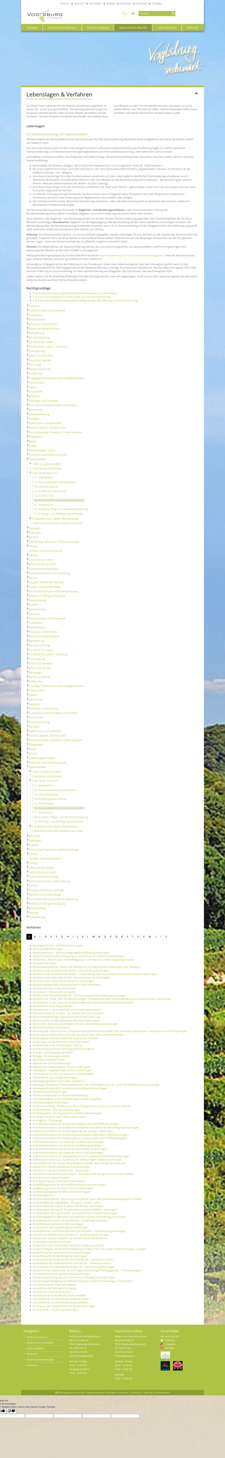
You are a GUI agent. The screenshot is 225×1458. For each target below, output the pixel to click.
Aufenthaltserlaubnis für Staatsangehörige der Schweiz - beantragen (73, 1131)
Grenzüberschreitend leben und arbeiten (53, 405)
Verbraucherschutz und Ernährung (49, 573)
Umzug (33, 555)
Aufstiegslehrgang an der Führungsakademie (59, 1181)
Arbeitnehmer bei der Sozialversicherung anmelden (63, 1074)
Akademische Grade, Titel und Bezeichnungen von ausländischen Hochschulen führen (83, 1002)
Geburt (33, 387)
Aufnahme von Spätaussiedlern (51, 1177)
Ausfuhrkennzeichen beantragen (52, 1242)
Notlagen (34, 418)
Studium (34, 537)
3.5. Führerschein (44, 495)
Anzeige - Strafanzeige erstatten (51, 1056)
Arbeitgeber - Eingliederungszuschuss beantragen (62, 1070)
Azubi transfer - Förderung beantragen (55, 1309)
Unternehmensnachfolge (43, 568)
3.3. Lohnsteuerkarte (46, 486)
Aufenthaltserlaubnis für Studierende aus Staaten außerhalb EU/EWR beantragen (80, 1134)
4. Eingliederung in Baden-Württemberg (54, 518)
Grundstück (36, 409)
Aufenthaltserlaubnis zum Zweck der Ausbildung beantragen (68, 1141)
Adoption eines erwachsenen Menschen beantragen (63, 981)
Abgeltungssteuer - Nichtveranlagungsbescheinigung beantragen (71, 952)
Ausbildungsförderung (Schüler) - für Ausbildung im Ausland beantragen (75, 1213)
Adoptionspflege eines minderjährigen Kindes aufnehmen (67, 984)
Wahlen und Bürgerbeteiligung (47, 595)
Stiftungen (35, 532)
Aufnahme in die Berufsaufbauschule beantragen (61, 1166)
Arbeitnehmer (37, 319)
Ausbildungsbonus (44, 1195)
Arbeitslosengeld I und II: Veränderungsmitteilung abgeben (67, 1099)
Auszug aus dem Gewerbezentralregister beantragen (64, 1306)
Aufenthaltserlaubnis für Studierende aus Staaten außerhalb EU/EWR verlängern (80, 1138)
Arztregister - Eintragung (47, 1120)
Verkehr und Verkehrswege (45, 587)
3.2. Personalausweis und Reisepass (55, 482)
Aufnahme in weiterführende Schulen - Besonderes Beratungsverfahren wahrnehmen (83, 1174)
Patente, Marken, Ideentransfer (47, 427)
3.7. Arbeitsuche (43, 504)
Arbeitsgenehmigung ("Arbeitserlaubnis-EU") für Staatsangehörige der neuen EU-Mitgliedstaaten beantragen (97, 1084)
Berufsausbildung (39, 337)
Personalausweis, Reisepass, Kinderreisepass (55, 432)
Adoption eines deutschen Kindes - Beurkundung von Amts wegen (71, 977)
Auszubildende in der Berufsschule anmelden (59, 1295)
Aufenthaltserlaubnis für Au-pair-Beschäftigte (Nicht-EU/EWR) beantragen (76, 1124)
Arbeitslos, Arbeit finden (43, 324)
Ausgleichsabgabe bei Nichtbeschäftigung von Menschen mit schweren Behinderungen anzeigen (89, 1249)
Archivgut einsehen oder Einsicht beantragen (59, 1116)
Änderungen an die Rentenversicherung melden (61, 1042)
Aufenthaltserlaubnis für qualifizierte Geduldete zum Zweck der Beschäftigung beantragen (86, 1127)
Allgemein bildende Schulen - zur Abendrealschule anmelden (68, 1013)
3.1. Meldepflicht (43, 477)
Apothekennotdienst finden (49, 1059)
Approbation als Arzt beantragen (52, 1063)
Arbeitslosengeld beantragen (50, 1091)
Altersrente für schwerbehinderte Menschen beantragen (66, 1020)
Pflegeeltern (36, 436)
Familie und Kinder (40, 369)
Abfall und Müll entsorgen (48, 949)
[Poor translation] (11, 1411)
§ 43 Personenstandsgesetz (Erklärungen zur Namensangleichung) (72, 297)
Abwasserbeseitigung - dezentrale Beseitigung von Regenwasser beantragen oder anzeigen (86, 967)
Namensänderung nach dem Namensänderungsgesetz (132, 255)
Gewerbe (34, 396)
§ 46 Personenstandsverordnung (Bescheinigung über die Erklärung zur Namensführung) (85, 300)
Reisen (33, 441)
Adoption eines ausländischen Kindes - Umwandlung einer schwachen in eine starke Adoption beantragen (95, 974)
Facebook (167, 1340)
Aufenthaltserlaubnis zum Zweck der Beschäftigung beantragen (70, 1149)
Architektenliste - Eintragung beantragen (56, 1109)
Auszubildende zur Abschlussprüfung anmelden (61, 1299)
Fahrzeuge (35, 364)
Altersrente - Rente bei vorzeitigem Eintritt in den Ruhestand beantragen (75, 1024)
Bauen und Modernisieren (44, 328)
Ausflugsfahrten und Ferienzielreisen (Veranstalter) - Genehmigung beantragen (79, 1231)
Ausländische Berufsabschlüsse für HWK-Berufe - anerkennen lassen (73, 1259)
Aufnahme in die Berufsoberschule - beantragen (61, 1170)
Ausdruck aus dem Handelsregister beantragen (60, 1227)
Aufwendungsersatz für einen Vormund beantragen (63, 1188)
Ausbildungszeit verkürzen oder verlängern (58, 1224)
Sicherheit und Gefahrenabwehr (48, 454)
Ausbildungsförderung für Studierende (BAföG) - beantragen (68, 1206)
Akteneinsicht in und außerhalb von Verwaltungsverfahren (67, 1009)
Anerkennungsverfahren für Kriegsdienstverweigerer (64, 1049)
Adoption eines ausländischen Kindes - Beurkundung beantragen (71, 970)
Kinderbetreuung (39, 414)
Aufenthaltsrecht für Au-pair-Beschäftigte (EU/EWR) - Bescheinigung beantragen (79, 1163)
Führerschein (37, 382)
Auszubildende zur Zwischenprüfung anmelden (60, 1302)
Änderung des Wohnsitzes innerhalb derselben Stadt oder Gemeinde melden (78, 1034)
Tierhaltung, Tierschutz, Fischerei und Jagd (54, 541)
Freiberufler (36, 373)
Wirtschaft (192, 27)
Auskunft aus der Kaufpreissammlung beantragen (62, 1252)
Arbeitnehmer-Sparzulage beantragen (55, 1077)
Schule (33, 446)
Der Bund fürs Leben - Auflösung (48, 346)
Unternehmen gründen (42, 564)
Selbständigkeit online (42, 450)
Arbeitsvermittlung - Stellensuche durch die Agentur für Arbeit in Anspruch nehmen (82, 1106)
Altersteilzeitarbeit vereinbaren (51, 1027)
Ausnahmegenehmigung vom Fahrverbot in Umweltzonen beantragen (74, 1277)
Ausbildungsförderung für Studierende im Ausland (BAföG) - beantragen (75, 1209)
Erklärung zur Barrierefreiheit (157, 1392)
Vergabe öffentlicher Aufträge (46, 582)
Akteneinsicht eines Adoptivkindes (53, 1006)
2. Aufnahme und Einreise (46, 468)
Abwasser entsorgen (45, 963)
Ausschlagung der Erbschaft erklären (54, 1284)
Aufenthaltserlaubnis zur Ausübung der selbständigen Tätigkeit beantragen (77, 1159)
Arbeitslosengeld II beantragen (51, 1102)
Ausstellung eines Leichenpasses (52, 1292)
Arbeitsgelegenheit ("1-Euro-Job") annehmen (59, 1081)
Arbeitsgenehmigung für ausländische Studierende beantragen (70, 1088)
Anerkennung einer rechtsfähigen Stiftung (57, 1045)
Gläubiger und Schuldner (43, 400)
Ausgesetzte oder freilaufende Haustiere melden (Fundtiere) (68, 1245)
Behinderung (36, 333)
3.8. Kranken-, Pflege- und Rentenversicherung (61, 509)
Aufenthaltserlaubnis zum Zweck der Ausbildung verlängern (68, 1145)
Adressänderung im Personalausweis (54, 988)
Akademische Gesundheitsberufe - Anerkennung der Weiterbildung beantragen (79, 995)
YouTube (169, 1348)
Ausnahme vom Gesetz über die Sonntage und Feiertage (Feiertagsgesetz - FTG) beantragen (87, 1270)
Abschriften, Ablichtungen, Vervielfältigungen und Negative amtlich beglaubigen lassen (84, 959)
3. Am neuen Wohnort (44, 473)
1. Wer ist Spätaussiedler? (46, 464)
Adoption (34, 306)
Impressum (124, 1392)
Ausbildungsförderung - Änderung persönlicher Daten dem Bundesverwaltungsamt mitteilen (87, 1199)
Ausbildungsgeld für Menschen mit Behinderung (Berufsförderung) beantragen (79, 1217)
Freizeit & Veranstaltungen (62, 27)
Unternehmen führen (41, 560)
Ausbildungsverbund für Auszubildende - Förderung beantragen (70, 1220)
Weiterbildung (37, 600)
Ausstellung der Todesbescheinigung (54, 1288)
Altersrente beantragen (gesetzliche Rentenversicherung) (66, 1017)
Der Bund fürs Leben (41, 342)
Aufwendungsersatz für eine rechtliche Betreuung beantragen (69, 1184)
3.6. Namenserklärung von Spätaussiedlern (59, 500)
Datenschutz (136, 1392)
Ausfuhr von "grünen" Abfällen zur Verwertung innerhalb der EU (70, 1238)
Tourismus (32, 27)
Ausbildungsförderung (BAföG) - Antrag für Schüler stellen (67, 1202)
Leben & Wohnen (167, 27)
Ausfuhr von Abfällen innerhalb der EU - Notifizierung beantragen (71, 1234)
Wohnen (34, 605)
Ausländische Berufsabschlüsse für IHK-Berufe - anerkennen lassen (72, 1263)
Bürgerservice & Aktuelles (133, 27)
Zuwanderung (37, 609)
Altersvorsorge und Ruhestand (47, 310)
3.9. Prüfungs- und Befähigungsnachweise (58, 513)
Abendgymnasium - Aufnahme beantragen (58, 945)
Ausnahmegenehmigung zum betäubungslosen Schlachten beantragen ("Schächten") (83, 1281)
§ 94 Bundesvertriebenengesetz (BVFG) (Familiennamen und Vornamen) (75, 293)
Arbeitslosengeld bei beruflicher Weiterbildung (60, 1095)
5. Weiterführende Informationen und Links (56, 523)
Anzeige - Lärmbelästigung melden (53, 1052)
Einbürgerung (37, 351)
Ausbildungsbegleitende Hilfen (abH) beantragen (61, 1192)
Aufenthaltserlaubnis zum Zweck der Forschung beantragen (68, 1152)
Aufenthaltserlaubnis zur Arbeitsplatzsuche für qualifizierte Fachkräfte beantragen (81, 1156)
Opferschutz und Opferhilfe (45, 423)
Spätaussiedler (37, 459)
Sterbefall (34, 528)
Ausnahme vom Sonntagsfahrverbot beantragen (61, 1274)
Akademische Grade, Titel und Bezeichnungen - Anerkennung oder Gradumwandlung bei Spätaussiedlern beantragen (102, 999)
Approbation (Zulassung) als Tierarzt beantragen (61, 1067)
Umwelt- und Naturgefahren (45, 550)
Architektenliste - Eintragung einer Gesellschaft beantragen (67, 1113)
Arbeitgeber (36, 315)
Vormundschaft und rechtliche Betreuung (53, 591)
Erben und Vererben (41, 355)
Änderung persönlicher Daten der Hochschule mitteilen (65, 1038)
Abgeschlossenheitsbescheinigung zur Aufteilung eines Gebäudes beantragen (78, 956)
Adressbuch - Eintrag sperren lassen (54, 992)
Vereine (33, 577)
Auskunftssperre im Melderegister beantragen (60, 1256)
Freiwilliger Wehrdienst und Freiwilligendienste (56, 378)
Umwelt (33, 546)
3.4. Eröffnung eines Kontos (50, 491)
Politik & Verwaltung (98, 27)
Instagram (170, 1344)
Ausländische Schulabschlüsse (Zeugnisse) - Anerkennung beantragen (74, 1267)
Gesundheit (36, 391)
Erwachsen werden (40, 360)
